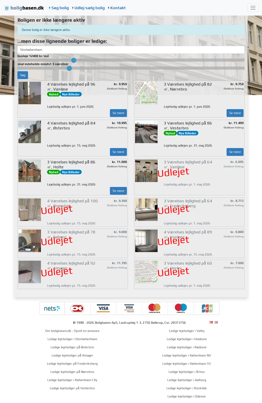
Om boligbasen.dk (58, 331)
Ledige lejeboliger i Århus (186, 372)
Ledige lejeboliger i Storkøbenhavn (72, 339)
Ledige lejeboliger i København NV (186, 355)
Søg (22, 75)
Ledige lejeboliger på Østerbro (72, 347)
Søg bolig (59, 8)
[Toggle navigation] (253, 8)
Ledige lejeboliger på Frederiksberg (72, 364)
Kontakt (117, 8)
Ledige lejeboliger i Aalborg (186, 380)
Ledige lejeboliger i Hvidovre (187, 339)
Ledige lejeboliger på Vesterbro (72, 388)
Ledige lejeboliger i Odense (186, 396)
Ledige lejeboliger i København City (72, 380)
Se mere (118, 113)
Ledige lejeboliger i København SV (186, 364)
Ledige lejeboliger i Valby (186, 331)
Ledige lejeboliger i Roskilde (186, 388)
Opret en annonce (86, 331)
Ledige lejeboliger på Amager (72, 355)
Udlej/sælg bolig (88, 8)
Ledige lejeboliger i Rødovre (187, 347)
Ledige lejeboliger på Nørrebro (72, 372)
